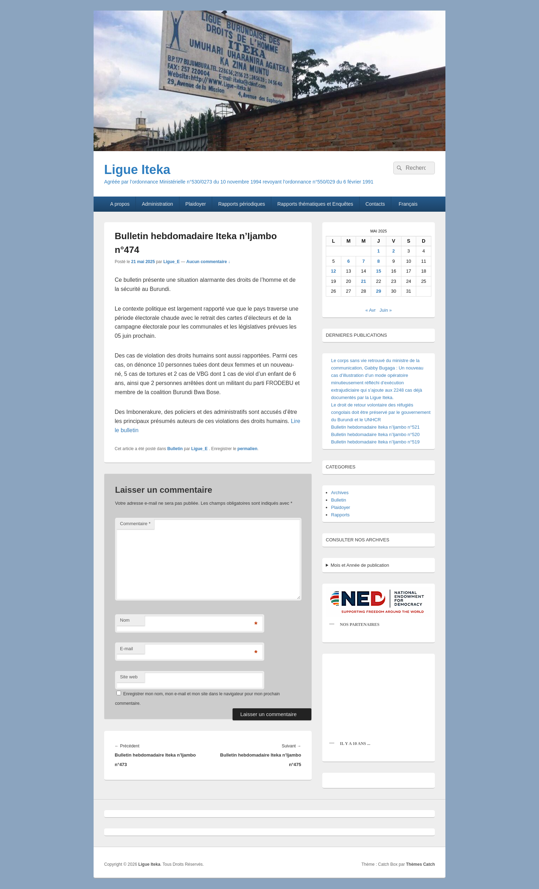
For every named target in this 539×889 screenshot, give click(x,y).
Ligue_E (171, 261)
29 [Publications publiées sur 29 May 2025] (378, 291)
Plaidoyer (195, 204)
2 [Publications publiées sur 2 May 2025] (393, 251)
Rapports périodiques (241, 204)
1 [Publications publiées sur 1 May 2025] (378, 251)
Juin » (386, 310)
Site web (129, 676)
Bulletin (175, 448)
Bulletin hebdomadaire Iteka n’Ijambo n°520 (375, 434)
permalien (247, 448)
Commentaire (135, 523)
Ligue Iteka (137, 169)
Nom (124, 620)
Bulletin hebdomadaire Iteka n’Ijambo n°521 (375, 427)
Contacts (375, 204)
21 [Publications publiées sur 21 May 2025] (363, 281)
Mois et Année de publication (360, 565)
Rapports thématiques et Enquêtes (315, 204)
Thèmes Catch (420, 864)
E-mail (126, 648)
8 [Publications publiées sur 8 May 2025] (378, 261)
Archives (340, 492)
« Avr (371, 310)
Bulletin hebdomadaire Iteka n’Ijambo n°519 (375, 441)
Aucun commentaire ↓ (208, 261)
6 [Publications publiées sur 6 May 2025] (348, 261)
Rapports (340, 514)
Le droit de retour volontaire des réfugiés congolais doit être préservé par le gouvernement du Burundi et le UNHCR (381, 412)
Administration (157, 204)
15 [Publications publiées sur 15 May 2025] (378, 271)
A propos (119, 204)
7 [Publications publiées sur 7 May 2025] (363, 261)
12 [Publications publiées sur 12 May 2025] (333, 271)
